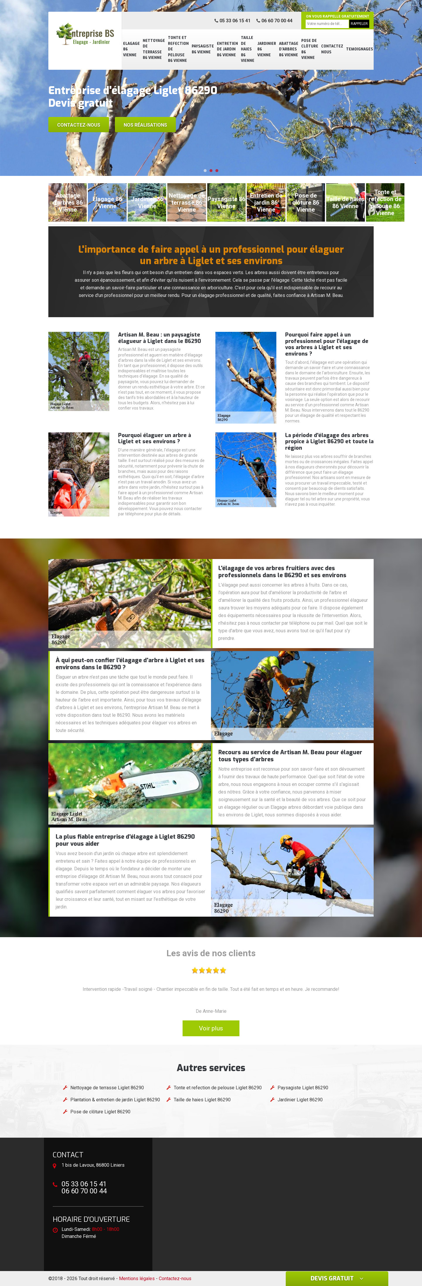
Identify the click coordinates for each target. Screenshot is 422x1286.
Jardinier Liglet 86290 (300, 1099)
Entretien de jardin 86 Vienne (227, 49)
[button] (205, 171)
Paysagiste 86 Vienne (203, 49)
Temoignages (359, 49)
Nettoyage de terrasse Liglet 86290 (107, 1087)
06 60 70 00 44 (274, 20)
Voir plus (211, 1028)
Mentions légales (137, 1278)
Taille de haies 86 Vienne (247, 49)
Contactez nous (332, 49)
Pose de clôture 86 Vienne (309, 49)
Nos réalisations (145, 125)
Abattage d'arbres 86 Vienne (288, 49)
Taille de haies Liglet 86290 (202, 1099)
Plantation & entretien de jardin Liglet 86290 (115, 1099)
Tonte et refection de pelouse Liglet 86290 (218, 1087)
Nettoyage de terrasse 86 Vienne (154, 49)
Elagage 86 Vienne (131, 49)
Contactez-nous (78, 125)
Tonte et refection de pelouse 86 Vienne (178, 49)
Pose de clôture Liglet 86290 (100, 1112)
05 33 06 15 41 (233, 20)
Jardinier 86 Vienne (266, 49)
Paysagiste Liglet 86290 (303, 1087)
